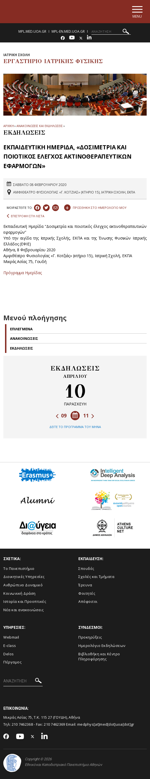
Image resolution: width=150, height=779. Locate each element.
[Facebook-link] (63, 38)
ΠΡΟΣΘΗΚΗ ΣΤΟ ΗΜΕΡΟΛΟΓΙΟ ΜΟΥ (95, 207)
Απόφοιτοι (88, 601)
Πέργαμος (12, 662)
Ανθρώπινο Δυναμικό (23, 584)
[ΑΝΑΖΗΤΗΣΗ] (111, 31)
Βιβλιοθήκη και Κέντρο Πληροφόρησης (99, 656)
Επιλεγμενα (21, 328)
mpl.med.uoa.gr (32, 31)
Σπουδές (86, 568)
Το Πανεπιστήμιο (19, 568)
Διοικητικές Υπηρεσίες (24, 576)
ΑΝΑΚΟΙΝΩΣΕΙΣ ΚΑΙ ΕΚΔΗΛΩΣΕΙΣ (39, 126)
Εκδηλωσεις (21, 348)
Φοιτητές (86, 593)
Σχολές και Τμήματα (96, 576)
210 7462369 (54, 724)
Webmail (11, 637)
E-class (9, 645)
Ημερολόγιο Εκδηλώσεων (101, 645)
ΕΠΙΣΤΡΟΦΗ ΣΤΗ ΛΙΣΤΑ (25, 216)
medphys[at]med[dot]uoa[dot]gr (105, 724)
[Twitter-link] (81, 38)
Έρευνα (85, 584)
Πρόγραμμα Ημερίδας (22, 272)
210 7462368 (22, 724)
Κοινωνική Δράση (19, 593)
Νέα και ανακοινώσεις (23, 609)
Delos (8, 653)
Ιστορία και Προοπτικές (24, 601)
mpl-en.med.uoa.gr (68, 31)
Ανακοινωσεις (24, 338)
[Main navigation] (137, 11)
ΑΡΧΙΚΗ (8, 126)
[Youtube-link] (72, 38)
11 (88, 415)
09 (61, 415)
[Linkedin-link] (89, 38)
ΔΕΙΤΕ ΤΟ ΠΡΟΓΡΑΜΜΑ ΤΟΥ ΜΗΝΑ (75, 427)
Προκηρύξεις (90, 637)
